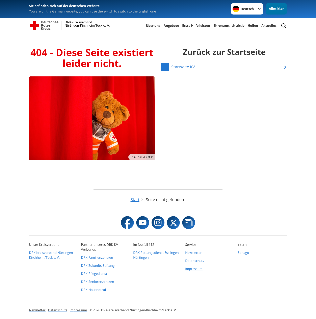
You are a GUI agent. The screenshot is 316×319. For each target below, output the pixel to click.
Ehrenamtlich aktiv (228, 25)
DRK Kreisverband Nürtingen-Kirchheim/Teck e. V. (51, 255)
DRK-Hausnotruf (93, 290)
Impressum (194, 269)
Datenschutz (195, 261)
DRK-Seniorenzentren (97, 281)
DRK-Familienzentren (97, 257)
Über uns (153, 25)
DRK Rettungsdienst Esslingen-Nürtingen (156, 255)
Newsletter (193, 252)
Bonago (243, 252)
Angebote (171, 25)
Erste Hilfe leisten (196, 25)
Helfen (253, 25)
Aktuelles (268, 25)
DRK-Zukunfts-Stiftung (98, 265)
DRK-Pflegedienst (94, 273)
